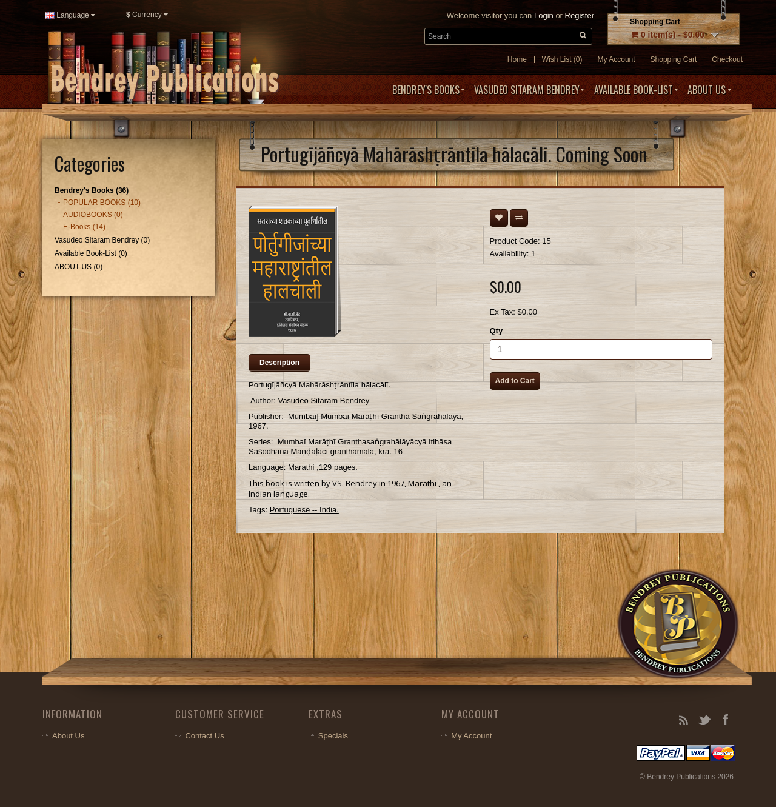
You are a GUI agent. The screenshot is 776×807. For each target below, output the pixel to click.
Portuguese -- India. (304, 509)
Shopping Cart (674, 59)
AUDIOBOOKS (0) (93, 214)
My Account (616, 59)
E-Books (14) (84, 227)
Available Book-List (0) (91, 253)
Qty (496, 330)
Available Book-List (633, 89)
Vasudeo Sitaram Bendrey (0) (102, 240)
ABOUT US (706, 89)
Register (579, 15)
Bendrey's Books (426, 89)
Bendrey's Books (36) (92, 190)
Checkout (727, 59)
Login (544, 15)
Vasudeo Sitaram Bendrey (527, 89)
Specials (333, 735)
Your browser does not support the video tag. (193, 623)
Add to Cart (515, 381)
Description (279, 362)
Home (517, 59)
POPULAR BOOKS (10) (102, 202)
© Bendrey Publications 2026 (687, 776)
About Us (68, 735)
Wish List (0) (562, 59)
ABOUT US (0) (78, 267)
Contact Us (204, 735)
